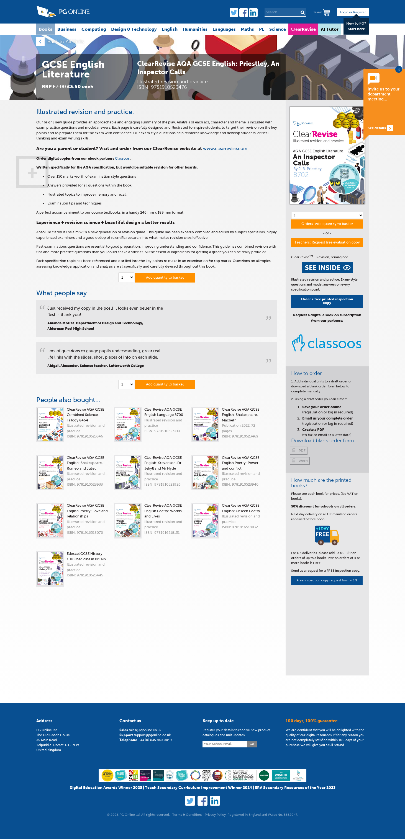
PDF (302, 451)
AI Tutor (330, 29)
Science (277, 29)
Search (302, 12)
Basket (317, 12)
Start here (356, 29)
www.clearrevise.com (225, 148)
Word (303, 461)
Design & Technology (134, 29)
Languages (224, 29)
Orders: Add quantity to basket (327, 224)
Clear (303, 29)
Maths (247, 29)
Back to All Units (65, 41)
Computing (93, 29)
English (170, 29)
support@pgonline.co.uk (152, 817)
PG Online (62, 12)
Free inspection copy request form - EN (327, 580)
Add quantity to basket (165, 277)
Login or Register (353, 12)
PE (261, 29)
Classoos (122, 158)
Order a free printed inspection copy (327, 301)
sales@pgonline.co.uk (145, 812)
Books (45, 29)
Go (252, 826)
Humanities (195, 29)
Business (66, 29)
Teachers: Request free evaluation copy (327, 242)
